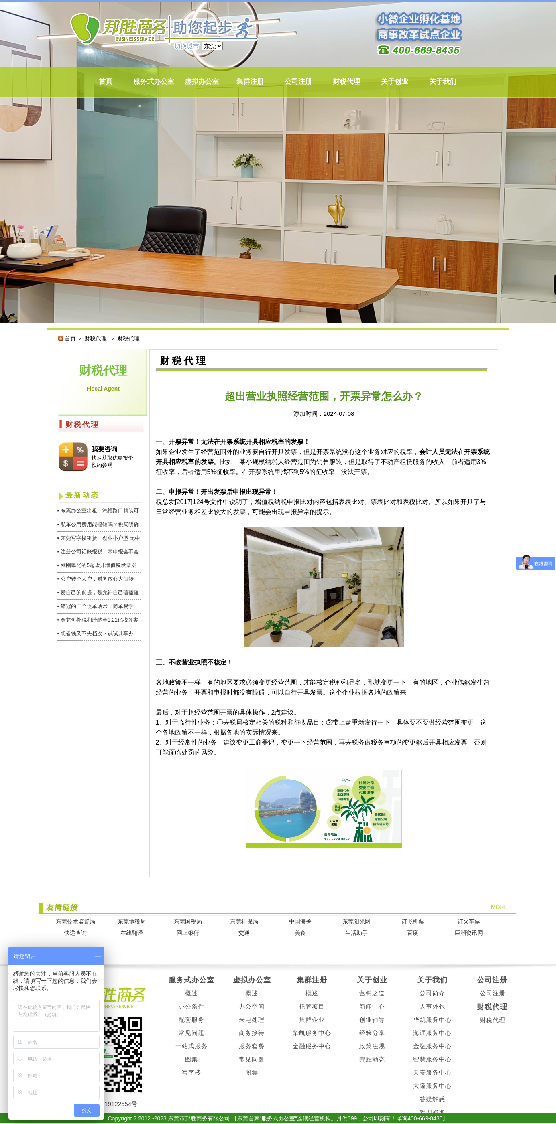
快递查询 (75, 933)
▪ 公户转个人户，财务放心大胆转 (95, 579)
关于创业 (394, 81)
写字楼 (191, 1072)
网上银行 (188, 933)
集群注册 (250, 81)
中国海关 (300, 922)
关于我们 (442, 81)
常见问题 (191, 1032)
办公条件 (191, 1006)
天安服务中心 (432, 1072)
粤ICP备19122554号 (109, 1103)
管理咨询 (432, 1112)
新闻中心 (372, 1006)
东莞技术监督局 (75, 922)
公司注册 (298, 81)
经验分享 (372, 1032)
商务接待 (252, 1032)
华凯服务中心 (312, 1032)
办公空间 (252, 1006)
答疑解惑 (432, 1099)
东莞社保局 (244, 922)
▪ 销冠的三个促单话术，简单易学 (95, 606)
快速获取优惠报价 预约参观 (112, 461)
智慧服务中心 (432, 1059)
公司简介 (432, 993)
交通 (244, 933)
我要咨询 (104, 449)
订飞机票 (412, 922)
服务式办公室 (153, 81)
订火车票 (469, 922)
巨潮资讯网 (469, 933)
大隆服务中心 (432, 1085)
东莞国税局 (188, 922)
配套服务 (191, 1019)
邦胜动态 (372, 1059)
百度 (412, 933)
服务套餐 (252, 1046)
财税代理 (346, 81)
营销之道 (372, 993)
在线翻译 (131, 933)
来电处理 (252, 1019)
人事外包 (432, 1006)
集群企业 (312, 1019)
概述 (191, 993)
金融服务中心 (312, 1046)
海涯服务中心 (432, 1032)
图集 (191, 1059)
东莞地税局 (132, 922)
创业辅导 (372, 1019)
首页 (105, 81)
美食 (300, 933)
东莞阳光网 (356, 922)
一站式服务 (191, 1046)
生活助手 (356, 933)
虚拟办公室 (202, 81)
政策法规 (372, 1046)
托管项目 (312, 1006)
